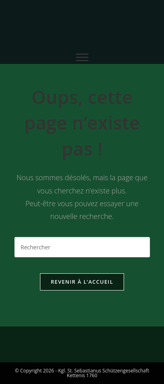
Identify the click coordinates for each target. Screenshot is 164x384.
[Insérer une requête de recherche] (82, 247)
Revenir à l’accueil (82, 281)
